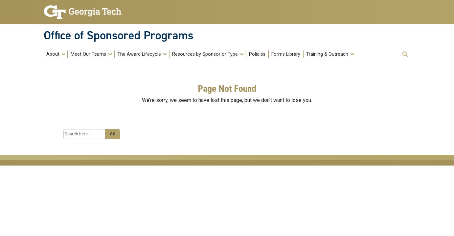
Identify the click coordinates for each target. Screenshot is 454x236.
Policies (257, 54)
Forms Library (285, 54)
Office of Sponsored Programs (118, 35)
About (52, 54)
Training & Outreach (327, 54)
